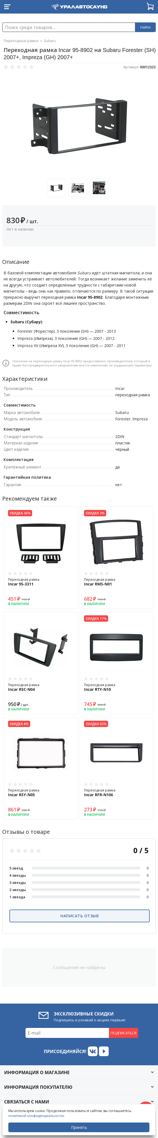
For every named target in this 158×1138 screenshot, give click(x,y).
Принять (79, 1127)
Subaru (50, 40)
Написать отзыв (79, 915)
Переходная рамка (40, 582)
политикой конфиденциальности (36, 1115)
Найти (145, 27)
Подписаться (123, 1032)
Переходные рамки (21, 40)
